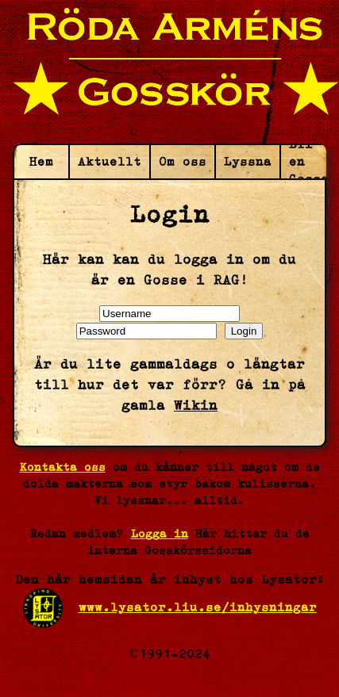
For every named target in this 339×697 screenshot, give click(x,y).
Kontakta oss (63, 467)
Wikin (196, 405)
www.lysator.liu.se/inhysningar (198, 607)
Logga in (159, 534)
